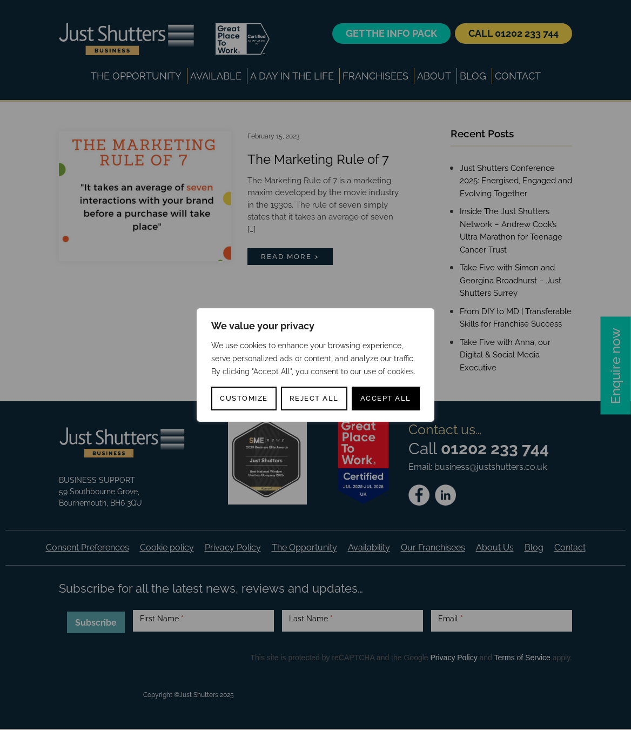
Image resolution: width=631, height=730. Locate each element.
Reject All (314, 398)
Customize (244, 398)
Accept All (385, 398)
